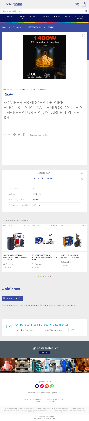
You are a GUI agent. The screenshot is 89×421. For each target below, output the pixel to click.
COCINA (51, 27)
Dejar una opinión (12, 298)
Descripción (60, 173)
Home (4, 27)
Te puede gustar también (39, 135)
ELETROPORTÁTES (34, 27)
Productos (17, 27)
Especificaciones (58, 179)
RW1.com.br (52, 418)
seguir (44, 352)
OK (72, 330)
